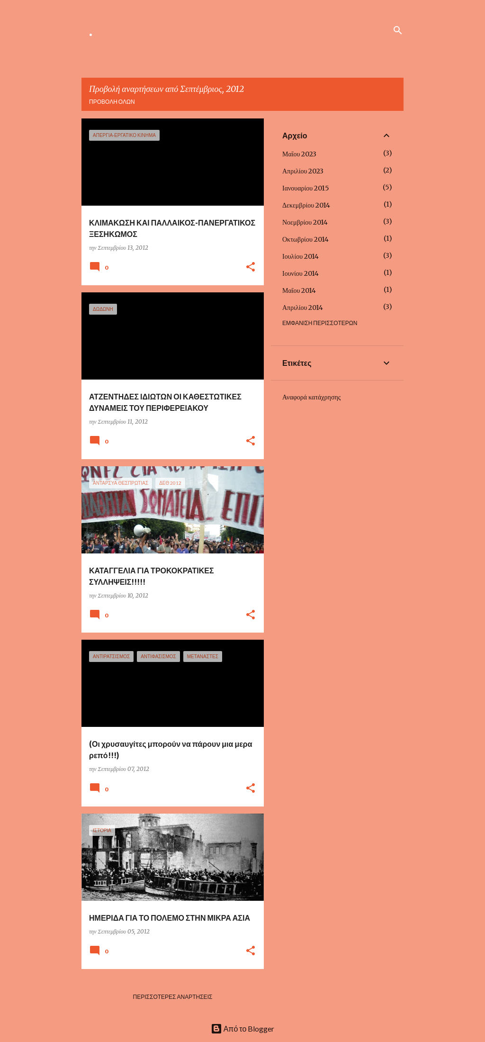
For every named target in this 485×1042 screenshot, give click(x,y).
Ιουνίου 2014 (300, 273)
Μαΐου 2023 (299, 154)
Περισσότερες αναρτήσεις (173, 996)
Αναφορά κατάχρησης (311, 397)
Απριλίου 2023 (302, 171)
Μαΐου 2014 (299, 290)
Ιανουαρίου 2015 (305, 188)
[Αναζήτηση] (398, 30)
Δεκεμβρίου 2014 (306, 205)
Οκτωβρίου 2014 (305, 239)
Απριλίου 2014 (302, 307)
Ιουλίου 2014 (300, 256)
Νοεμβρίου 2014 (305, 222)
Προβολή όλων (112, 101)
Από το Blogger (243, 1028)
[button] (250, 267)
